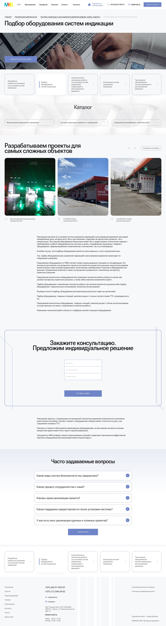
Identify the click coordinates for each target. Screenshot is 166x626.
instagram (50, 602)
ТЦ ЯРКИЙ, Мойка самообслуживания (70, 220)
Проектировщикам (11, 596)
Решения (54, 5)
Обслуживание (30, 5)
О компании (9, 587)
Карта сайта (9, 617)
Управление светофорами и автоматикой (136, 122)
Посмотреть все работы (150, 148)
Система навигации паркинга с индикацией (83, 122)
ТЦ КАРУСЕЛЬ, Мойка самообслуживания (124, 220)
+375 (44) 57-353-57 (116, 4)
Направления (9, 604)
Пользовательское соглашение (143, 587)
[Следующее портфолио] (135, 148)
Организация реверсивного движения (29, 122)
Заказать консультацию (20, 59)
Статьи (7, 613)
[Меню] (19, 4)
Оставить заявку (83, 393)
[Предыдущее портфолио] (129, 148)
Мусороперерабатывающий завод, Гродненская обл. (22, 220)
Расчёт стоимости (152, 4)
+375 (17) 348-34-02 (55, 591)
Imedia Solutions (152, 616)
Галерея (7, 600)
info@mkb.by (134, 4)
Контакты (76, 5)
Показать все (83, 532)
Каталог (64, 5)
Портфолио (43, 5)
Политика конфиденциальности (143, 591)
